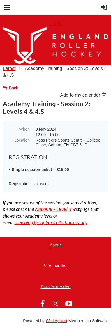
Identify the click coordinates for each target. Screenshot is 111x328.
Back (13, 87)
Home (55, 23)
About (55, 244)
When (24, 129)
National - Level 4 (53, 209)
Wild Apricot (56, 320)
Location (22, 140)
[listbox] (84, 95)
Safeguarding (55, 265)
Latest (9, 68)
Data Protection (56, 286)
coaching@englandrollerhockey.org (50, 222)
